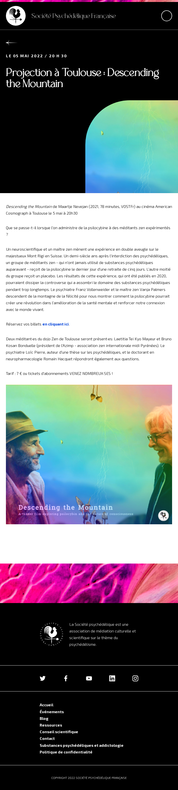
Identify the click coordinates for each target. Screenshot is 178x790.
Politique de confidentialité (66, 751)
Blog (44, 718)
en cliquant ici (55, 324)
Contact (47, 738)
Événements (52, 711)
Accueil (46, 704)
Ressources (51, 725)
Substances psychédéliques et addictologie (82, 745)
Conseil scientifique (59, 731)
